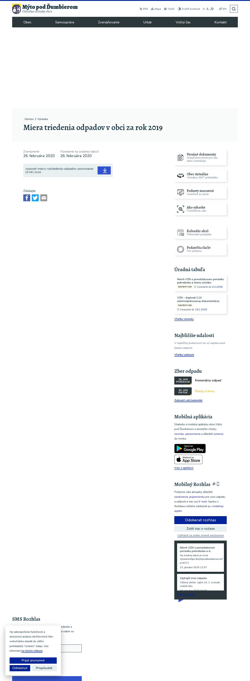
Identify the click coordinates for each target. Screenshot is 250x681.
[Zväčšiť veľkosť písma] (212, 8)
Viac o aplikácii (183, 387)
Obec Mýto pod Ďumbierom (175, 672)
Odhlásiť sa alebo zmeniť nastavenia (200, 454)
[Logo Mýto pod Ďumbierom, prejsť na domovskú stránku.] (45, 9)
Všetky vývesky (184, 238)
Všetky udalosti (184, 274)
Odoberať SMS (28, 578)
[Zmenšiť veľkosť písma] (204, 8)
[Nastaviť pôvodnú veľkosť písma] (207, 8)
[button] (69, 604)
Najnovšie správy (33, 606)
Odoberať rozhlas (200, 439)
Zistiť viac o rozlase (200, 447)
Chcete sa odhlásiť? (24, 586)
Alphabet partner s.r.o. (121, 672)
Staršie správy (186, 513)
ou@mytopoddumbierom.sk (218, 652)
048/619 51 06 (211, 648)
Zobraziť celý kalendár (188, 319)
